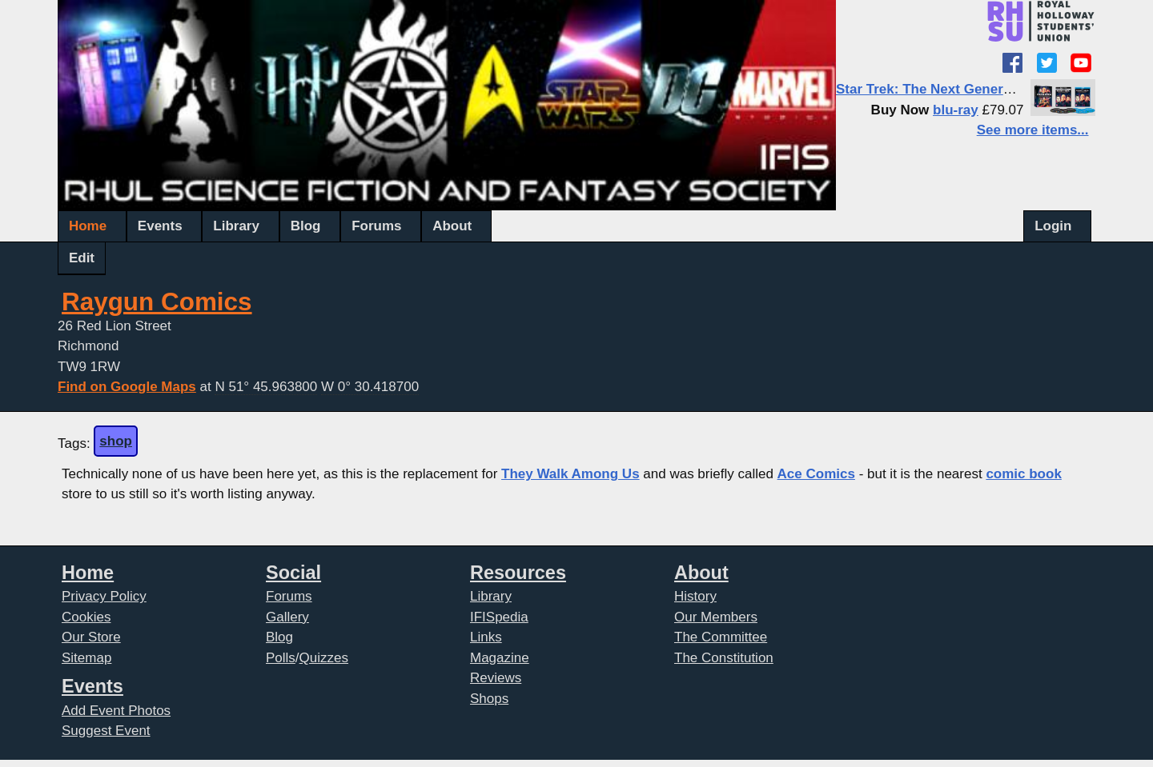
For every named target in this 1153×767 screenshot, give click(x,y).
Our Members (715, 617)
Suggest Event (106, 730)
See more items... (1033, 130)
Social (293, 572)
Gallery (287, 617)
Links (486, 637)
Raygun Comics (157, 302)
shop (115, 441)
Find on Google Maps (127, 386)
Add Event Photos (116, 710)
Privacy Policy (104, 596)
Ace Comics (816, 473)
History (695, 596)
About (452, 226)
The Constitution (723, 657)
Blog (306, 226)
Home (87, 226)
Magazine (499, 657)
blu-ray (955, 110)
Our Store (91, 637)
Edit (81, 258)
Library (236, 226)
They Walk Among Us (570, 473)
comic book (1023, 473)
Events (160, 226)
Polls (280, 657)
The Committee (720, 637)
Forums (376, 226)
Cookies (86, 617)
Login (1052, 226)
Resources (518, 572)
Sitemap (86, 657)
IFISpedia (499, 617)
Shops (489, 698)
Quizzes (323, 657)
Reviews (495, 677)
